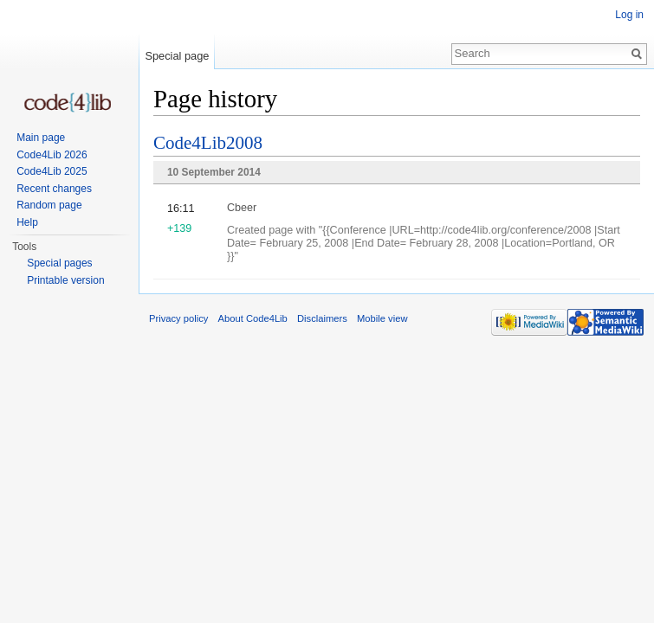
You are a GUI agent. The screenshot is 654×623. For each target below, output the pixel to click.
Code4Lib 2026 (51, 155)
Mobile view (382, 318)
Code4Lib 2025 (51, 171)
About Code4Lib (253, 318)
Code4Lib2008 (207, 142)
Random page (48, 205)
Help (27, 222)
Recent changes (54, 189)
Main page (40, 138)
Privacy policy (178, 318)
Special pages (59, 263)
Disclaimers (322, 318)
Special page (177, 55)
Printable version (65, 280)
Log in (629, 15)
